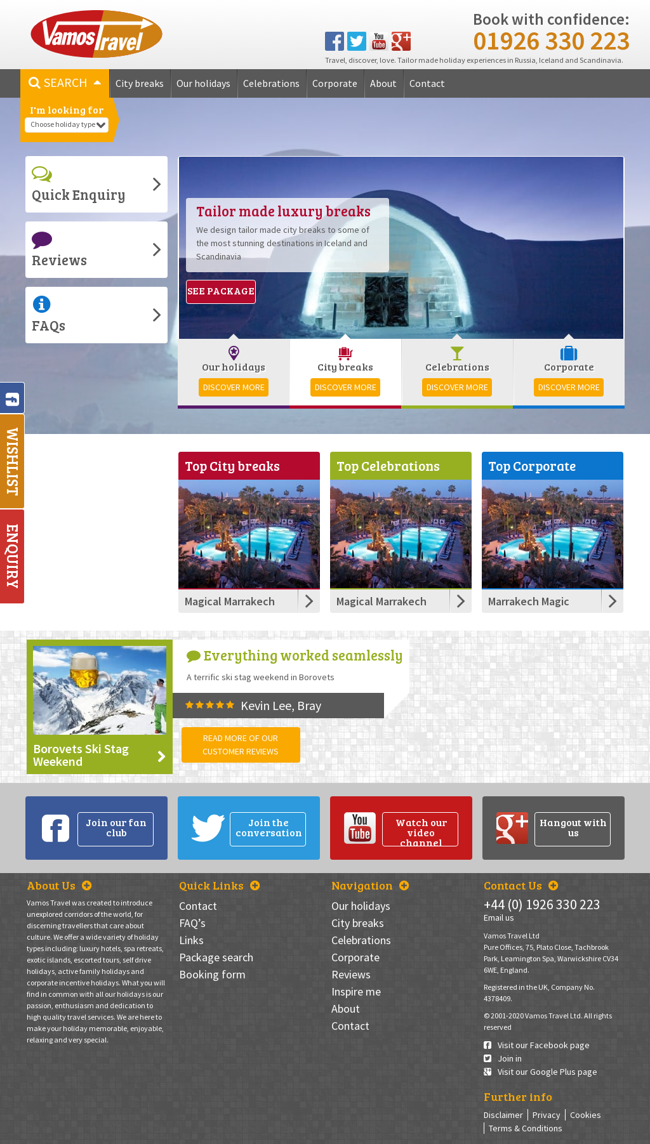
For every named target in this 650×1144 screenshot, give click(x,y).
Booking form (212, 974)
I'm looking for (66, 109)
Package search (216, 957)
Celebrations (271, 83)
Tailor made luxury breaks (283, 210)
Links (191, 940)
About (383, 83)
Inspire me (356, 991)
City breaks (140, 83)
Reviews (59, 249)
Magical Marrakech (230, 601)
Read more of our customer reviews (240, 744)
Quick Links (219, 885)
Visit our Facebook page (537, 1045)
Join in (503, 1058)
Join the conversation (268, 827)
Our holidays (203, 83)
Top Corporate (532, 465)
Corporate (334, 83)
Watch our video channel (421, 831)
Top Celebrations (388, 465)
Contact (427, 83)
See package (221, 290)
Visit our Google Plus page (540, 1071)
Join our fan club (116, 827)
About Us (59, 885)
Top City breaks (232, 465)
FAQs (48, 314)
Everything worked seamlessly (295, 654)
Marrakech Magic (528, 601)
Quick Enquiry (79, 184)
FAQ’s (192, 923)
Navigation (370, 885)
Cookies (585, 1115)
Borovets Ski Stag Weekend (81, 754)
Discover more (234, 387)
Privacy (546, 1115)
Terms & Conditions (525, 1128)
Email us (499, 917)
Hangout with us (573, 827)
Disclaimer (503, 1115)
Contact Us (521, 885)
